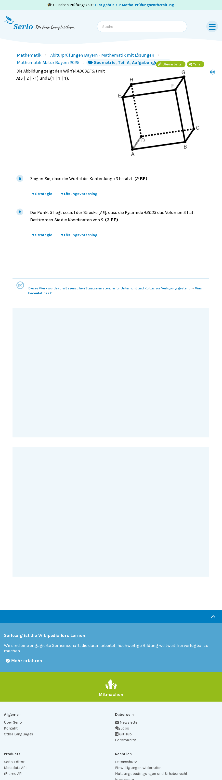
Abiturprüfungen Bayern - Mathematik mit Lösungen (102, 55)
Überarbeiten (170, 64)
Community (125, 740)
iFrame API (13, 773)
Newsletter (127, 722)
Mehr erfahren (24, 660)
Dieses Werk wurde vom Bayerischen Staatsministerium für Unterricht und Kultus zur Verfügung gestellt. (109, 288)
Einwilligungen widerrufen (138, 767)
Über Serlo (13, 722)
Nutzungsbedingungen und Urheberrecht (151, 773)
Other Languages (18, 734)
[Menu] (212, 26)
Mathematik (29, 55)
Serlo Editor (14, 761)
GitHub (123, 734)
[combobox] (142, 26)
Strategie (42, 193)
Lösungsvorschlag (79, 193)
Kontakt (11, 728)
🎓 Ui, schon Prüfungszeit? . (111, 4)
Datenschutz (126, 761)
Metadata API (15, 767)
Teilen (195, 64)
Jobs (122, 728)
